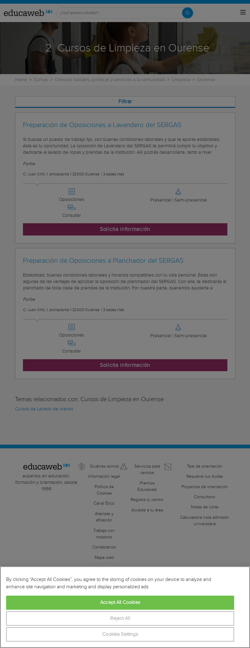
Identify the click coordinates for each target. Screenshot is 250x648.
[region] (125, 607)
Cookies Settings (120, 634)
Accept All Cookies (120, 602)
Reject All (120, 618)
